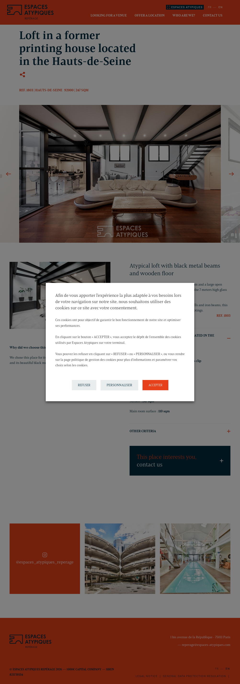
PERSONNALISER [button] (119, 385)
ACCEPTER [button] (155, 385)
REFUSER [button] (84, 385)
